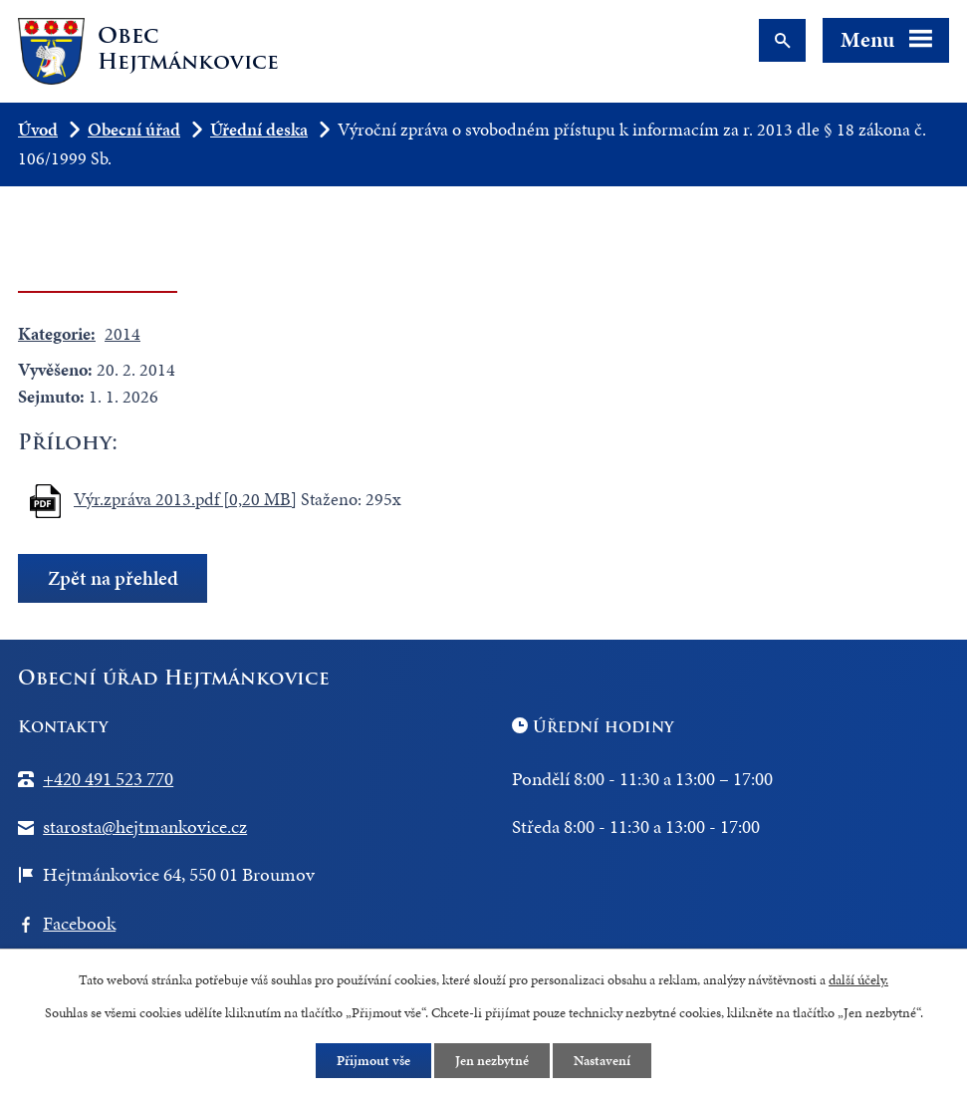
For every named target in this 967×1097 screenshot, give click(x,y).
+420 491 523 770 (108, 778)
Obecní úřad (134, 129)
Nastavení (602, 1060)
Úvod (38, 129)
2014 (122, 333)
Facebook (79, 923)
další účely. (858, 979)
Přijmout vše (373, 1060)
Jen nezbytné (492, 1060)
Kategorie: (57, 333)
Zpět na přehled (113, 578)
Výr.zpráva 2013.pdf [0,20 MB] (185, 498)
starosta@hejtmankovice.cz (145, 826)
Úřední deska (259, 129)
